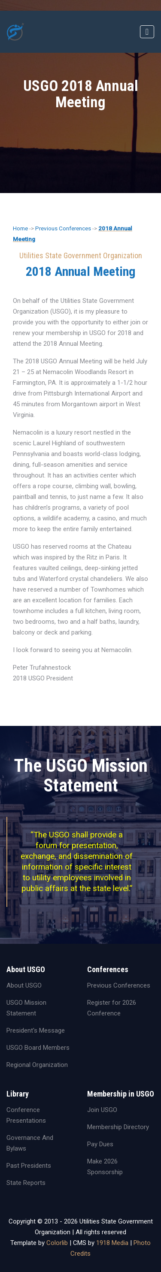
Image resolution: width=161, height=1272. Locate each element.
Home (20, 228)
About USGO (24, 985)
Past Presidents (28, 1165)
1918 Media (112, 1243)
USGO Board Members (38, 1047)
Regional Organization (37, 1065)
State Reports (26, 1183)
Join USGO (102, 1110)
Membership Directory (118, 1127)
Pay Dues (100, 1144)
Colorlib (57, 1243)
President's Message (35, 1030)
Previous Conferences (63, 228)
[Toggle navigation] (147, 31)
